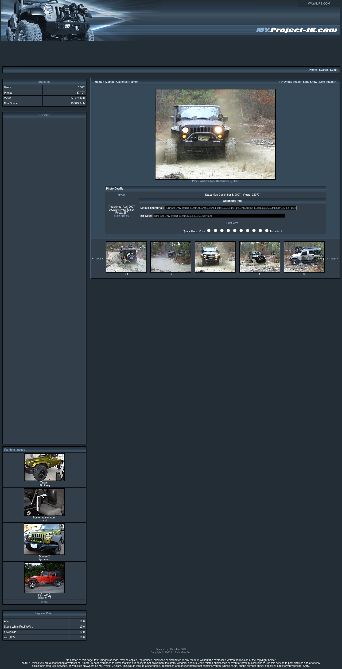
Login (333, 69)
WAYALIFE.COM (319, 3)
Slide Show (310, 81)
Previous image (291, 81)
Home (313, 69)
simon (134, 81)
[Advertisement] (171, 53)
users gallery (121, 215)
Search (323, 69)
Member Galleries (116, 81)
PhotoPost (175, 649)
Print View (232, 223)
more (44, 602)
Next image (326, 81)
